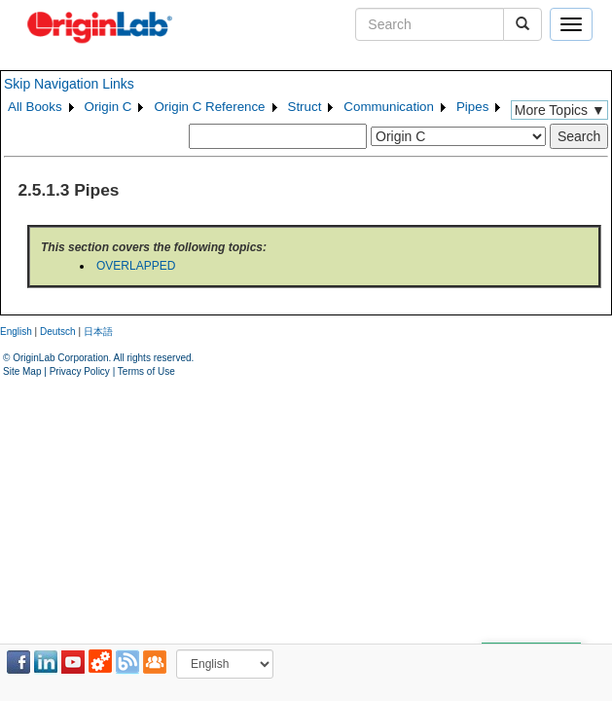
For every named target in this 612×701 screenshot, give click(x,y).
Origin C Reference (209, 106)
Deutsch (58, 331)
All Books (35, 106)
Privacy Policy (80, 371)
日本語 (98, 331)
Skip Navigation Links (69, 84)
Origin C (108, 106)
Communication (388, 106)
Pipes (472, 106)
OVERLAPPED (135, 266)
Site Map (22, 371)
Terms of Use (146, 371)
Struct (305, 106)
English (16, 331)
